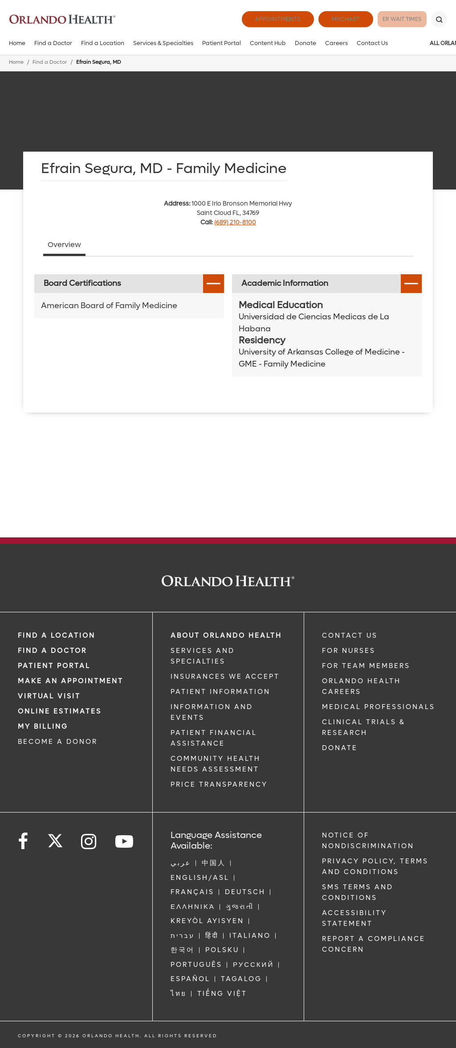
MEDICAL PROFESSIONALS (378, 706)
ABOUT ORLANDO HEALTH (226, 635)
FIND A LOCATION (56, 635)
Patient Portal (221, 43)
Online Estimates (60, 711)
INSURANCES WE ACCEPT (225, 676)
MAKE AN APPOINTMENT (70, 681)
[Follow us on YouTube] (124, 842)
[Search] (439, 19)
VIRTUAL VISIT (49, 696)
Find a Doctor (53, 43)
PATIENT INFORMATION (220, 691)
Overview (64, 244)
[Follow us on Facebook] (23, 842)
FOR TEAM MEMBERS (366, 665)
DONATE (340, 747)
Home (17, 43)
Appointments (259, 19)
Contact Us (372, 43)
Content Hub (268, 43)
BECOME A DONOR (58, 741)
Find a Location (102, 43)
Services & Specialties (163, 43)
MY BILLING (43, 726)
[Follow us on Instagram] (89, 842)
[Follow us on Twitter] (55, 838)
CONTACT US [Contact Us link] (350, 635)
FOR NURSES (348, 650)
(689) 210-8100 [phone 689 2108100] (235, 222)
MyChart (327, 19)
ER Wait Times (392, 19)
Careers (336, 43)
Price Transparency (219, 784)
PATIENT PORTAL (54, 665)
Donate (305, 43)
